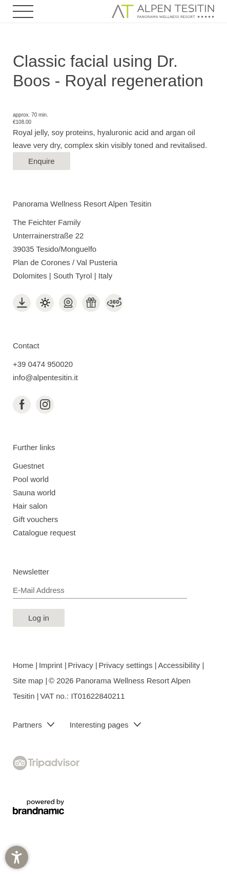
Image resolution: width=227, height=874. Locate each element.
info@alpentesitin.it (45, 377)
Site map (29, 680)
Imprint (52, 665)
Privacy (81, 665)
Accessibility (180, 665)
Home (24, 665)
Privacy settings (127, 665)
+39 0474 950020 (43, 364)
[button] (16, 857)
